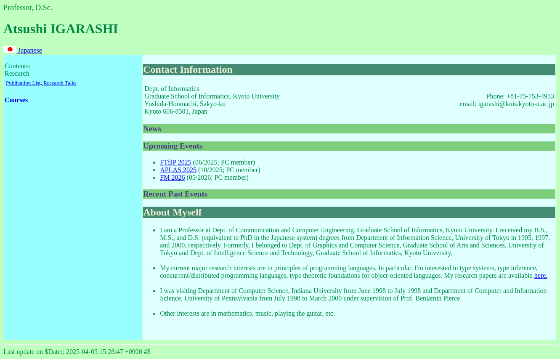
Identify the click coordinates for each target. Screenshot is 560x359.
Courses (16, 100)
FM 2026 (172, 177)
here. (541, 275)
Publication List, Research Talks (41, 83)
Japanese (22, 50)
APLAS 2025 (178, 169)
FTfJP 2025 (175, 162)
